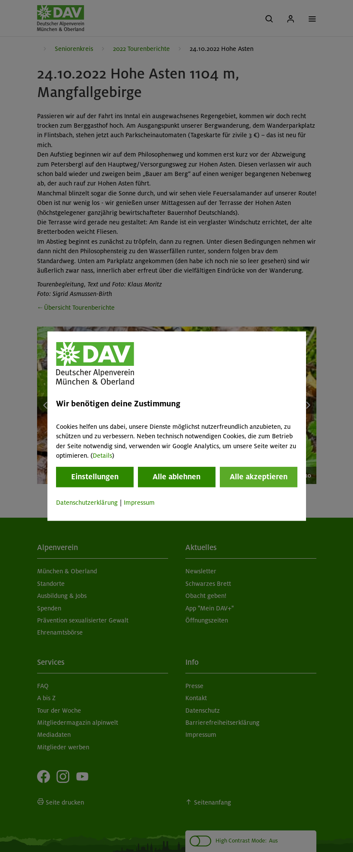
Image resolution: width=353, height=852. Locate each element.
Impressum (139, 503)
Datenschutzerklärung (87, 503)
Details (102, 455)
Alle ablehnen (176, 477)
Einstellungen (95, 477)
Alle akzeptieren (258, 477)
